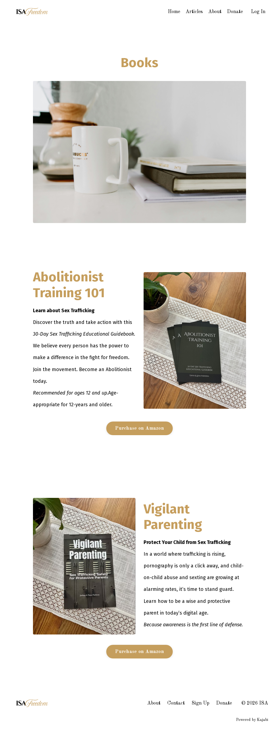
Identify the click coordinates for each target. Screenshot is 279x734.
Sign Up (200, 703)
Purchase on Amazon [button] (139, 428)
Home (174, 11)
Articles (194, 11)
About (215, 11)
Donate (235, 11)
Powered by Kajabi (252, 720)
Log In (258, 11)
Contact (176, 703)
